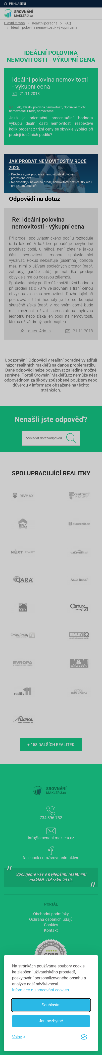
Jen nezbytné (51, 1021)
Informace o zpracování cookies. (41, 990)
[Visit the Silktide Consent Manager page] (84, 1037)
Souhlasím (51, 1005)
